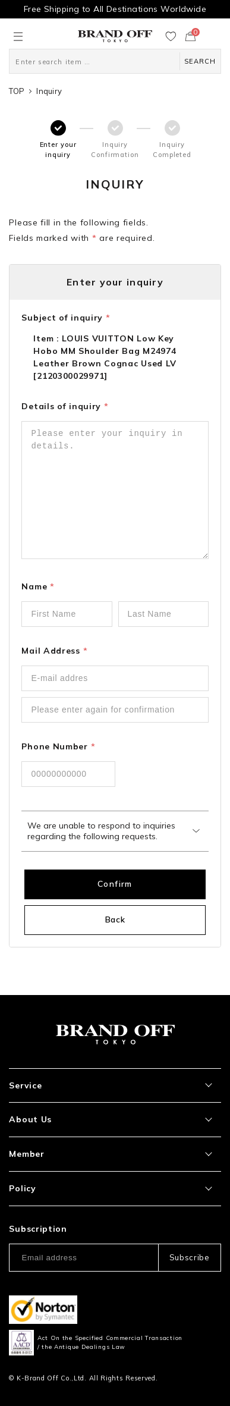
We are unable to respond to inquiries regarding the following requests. (101, 831)
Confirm (115, 883)
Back (115, 919)
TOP (16, 91)
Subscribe (189, 1257)
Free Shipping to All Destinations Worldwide (115, 9)
